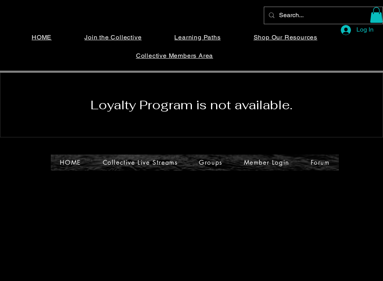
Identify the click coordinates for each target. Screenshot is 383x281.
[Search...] (322, 15)
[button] (376, 15)
